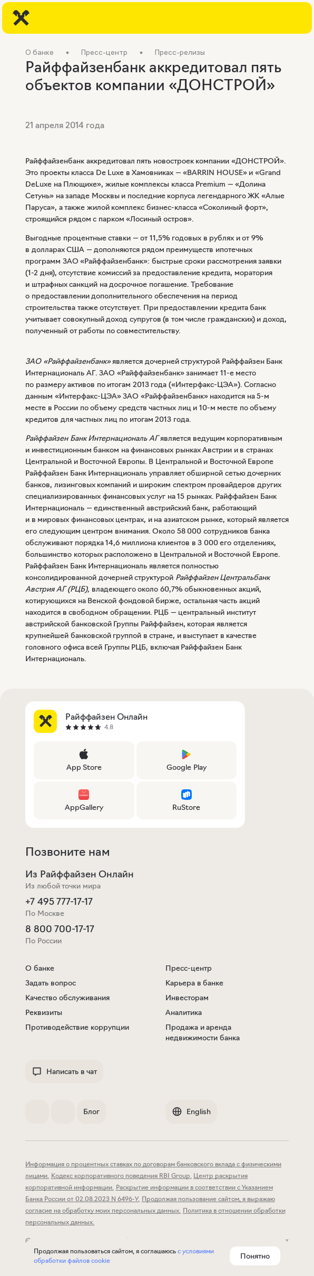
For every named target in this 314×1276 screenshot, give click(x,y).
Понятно (255, 1256)
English (191, 1111)
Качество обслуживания (67, 997)
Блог (91, 1111)
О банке (39, 968)
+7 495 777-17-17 (59, 901)
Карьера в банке (194, 983)
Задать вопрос (50, 983)
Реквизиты (43, 1012)
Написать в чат (64, 1071)
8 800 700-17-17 (59, 929)
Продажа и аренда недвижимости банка (202, 1032)
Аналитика (183, 1012)
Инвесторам (187, 997)
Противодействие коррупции (77, 1027)
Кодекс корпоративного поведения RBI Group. (121, 1176)
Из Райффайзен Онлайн (79, 874)
